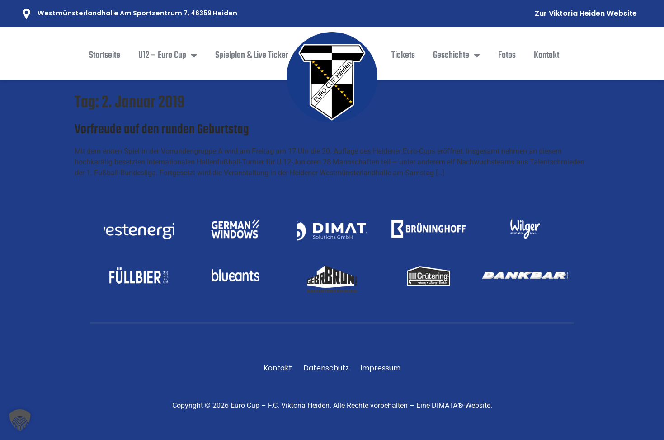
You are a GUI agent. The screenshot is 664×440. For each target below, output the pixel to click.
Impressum (380, 368)
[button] (20, 420)
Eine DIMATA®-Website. (454, 405)
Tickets (403, 55)
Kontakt (546, 55)
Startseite (104, 55)
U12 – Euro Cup (167, 55)
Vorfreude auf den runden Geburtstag (162, 129)
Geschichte (456, 55)
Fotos (507, 55)
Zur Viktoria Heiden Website (586, 13)
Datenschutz (326, 368)
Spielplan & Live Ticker (251, 55)
